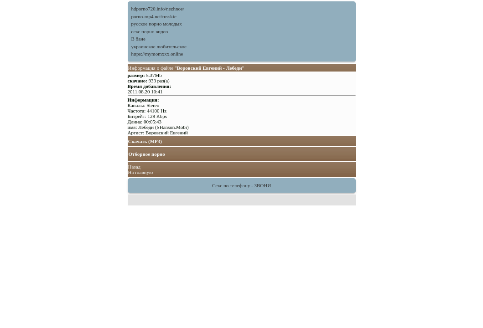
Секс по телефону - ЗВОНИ (241, 185)
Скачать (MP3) (145, 141)
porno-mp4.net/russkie (154, 16)
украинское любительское (159, 46)
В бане (138, 38)
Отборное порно (147, 154)
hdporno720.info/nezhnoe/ (157, 8)
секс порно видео (149, 31)
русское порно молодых (156, 23)
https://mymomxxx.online (157, 53)
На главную (140, 172)
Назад (134, 166)
